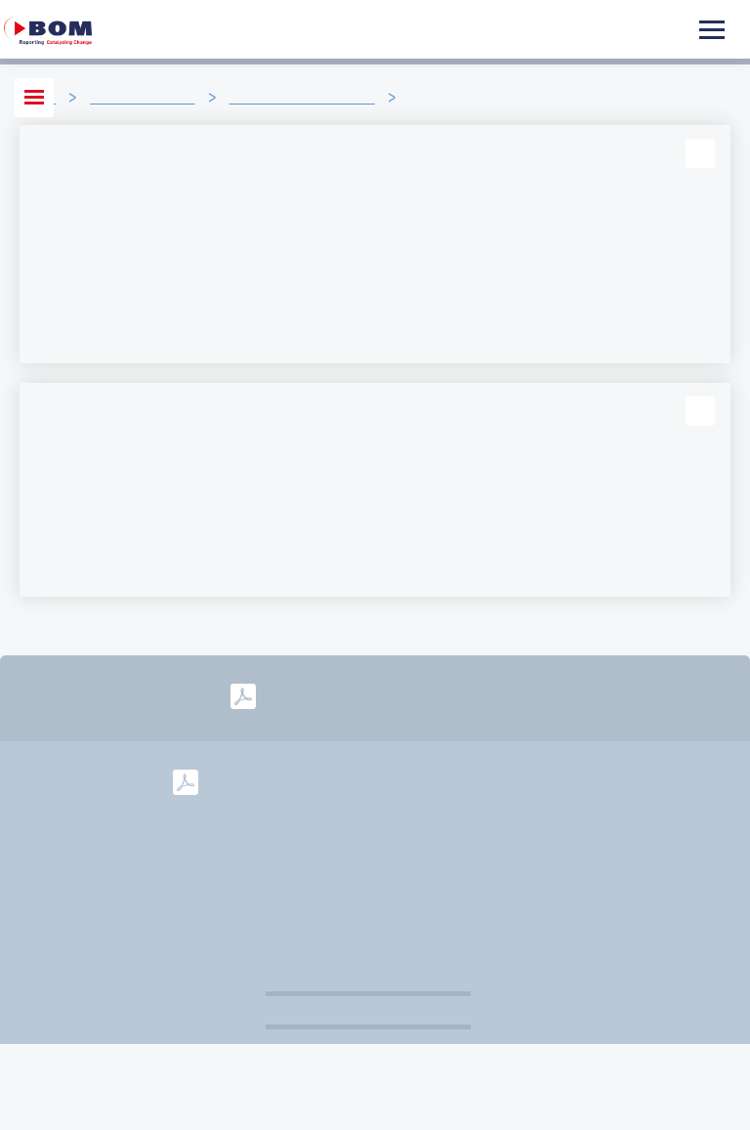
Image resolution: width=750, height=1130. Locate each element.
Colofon (627, 842)
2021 (552, 781)
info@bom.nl (516, 842)
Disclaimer (313, 873)
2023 (417, 781)
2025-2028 (467, 696)
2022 (484, 781)
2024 (348, 781)
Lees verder (78, 330)
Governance (431, 873)
